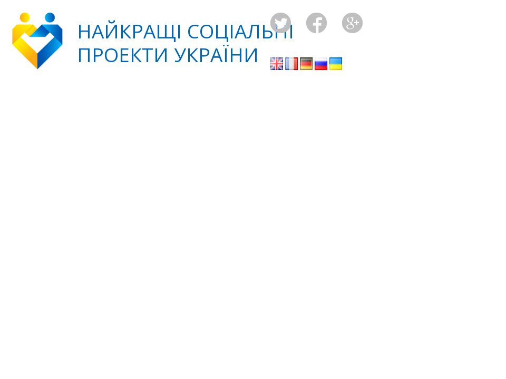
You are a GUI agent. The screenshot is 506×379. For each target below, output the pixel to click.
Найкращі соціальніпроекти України (185, 42)
